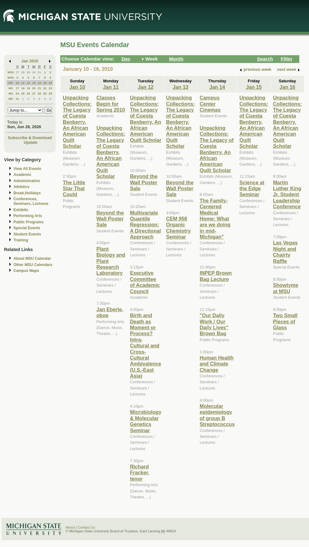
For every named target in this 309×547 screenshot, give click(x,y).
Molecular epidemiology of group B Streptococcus (217, 415)
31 (39, 72)
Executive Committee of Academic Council (145, 282)
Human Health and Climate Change (217, 364)
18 (23, 88)
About (70, 527)
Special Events (26, 228)
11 (23, 83)
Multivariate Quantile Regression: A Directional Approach (145, 225)
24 (17, 93)
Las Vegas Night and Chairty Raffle (285, 252)
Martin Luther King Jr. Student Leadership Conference (287, 195)
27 (17, 72)
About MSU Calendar (32, 258)
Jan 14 (217, 87)
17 (17, 88)
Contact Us (86, 527)
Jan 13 (180, 87)
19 (28, 88)
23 (50, 88)
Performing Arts (27, 216)
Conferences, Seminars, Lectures (30, 201)
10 (17, 83)
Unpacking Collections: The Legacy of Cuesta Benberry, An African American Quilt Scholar (77, 122)
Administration (26, 181)
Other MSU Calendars (32, 265)
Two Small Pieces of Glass (285, 321)
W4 (10, 93)
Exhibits (20, 210)
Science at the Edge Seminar (251, 188)
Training (20, 240)
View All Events (27, 169)
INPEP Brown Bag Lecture (216, 276)
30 (34, 72)
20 (34, 88)
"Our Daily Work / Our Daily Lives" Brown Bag (214, 324)
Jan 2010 (29, 61)
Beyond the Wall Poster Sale (110, 219)
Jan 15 (254, 87)
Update (30, 142)
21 (39, 88)
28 (23, 72)
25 (23, 93)
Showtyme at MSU (285, 288)
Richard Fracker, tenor (139, 473)
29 (28, 72)
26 (28, 93)
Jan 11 (111, 87)
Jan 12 (145, 87)
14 (39, 83)
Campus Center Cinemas (210, 104)
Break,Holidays (27, 193)
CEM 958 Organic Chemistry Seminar (178, 228)
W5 (10, 98)
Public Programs (28, 222)
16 (50, 83)
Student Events (27, 234)
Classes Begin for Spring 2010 (110, 104)
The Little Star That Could (74, 188)
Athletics (21, 187)
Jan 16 (287, 87)
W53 (10, 72)
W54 (10, 77)
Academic (22, 174)
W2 (10, 83)
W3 (10, 88)
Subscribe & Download (30, 137)
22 (45, 88)
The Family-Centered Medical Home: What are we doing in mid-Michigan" (215, 219)
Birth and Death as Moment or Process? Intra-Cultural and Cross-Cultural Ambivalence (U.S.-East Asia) (145, 345)
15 (45, 83)
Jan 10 (77, 87)
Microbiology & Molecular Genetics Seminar (146, 421)
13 (34, 83)
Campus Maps (26, 271)
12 (28, 83)
